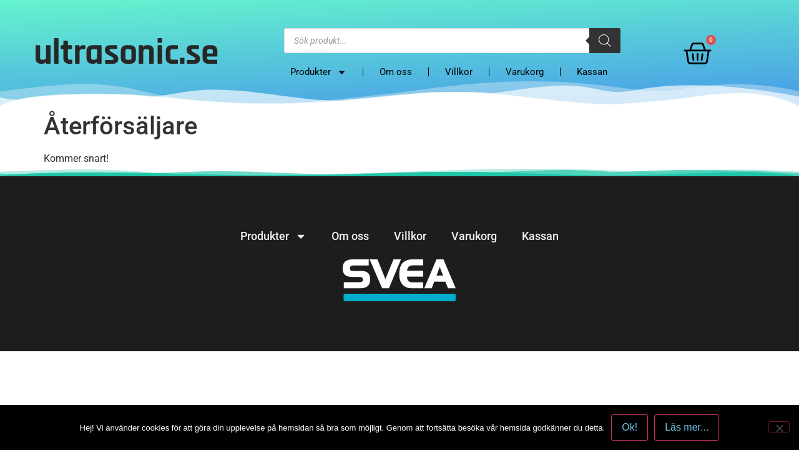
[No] (779, 426)
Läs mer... (686, 427)
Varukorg (525, 72)
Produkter (318, 72)
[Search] (604, 40)
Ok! (629, 427)
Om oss (396, 72)
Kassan (592, 72)
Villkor (459, 72)
